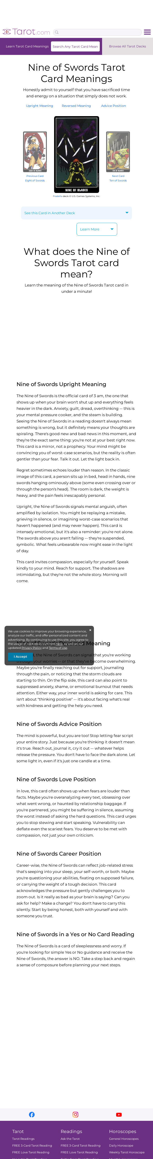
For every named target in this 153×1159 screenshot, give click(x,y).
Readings (71, 1131)
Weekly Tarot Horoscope (127, 1152)
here (59, 643)
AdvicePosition (113, 106)
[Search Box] (97, 32)
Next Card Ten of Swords (118, 176)
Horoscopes (122, 1131)
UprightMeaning (39, 106)
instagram (75, 1114)
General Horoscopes (124, 1138)
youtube (119, 1114)
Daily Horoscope (121, 1145)
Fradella (57, 196)
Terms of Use (58, 648)
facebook (32, 1114)
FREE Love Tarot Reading (30, 1152)
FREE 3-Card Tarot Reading (32, 1145)
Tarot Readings (23, 1138)
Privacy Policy (32, 648)
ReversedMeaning (76, 106)
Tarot (18, 1131)
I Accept (20, 657)
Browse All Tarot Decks (127, 46)
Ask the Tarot (70, 1138)
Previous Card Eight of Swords (35, 176)
